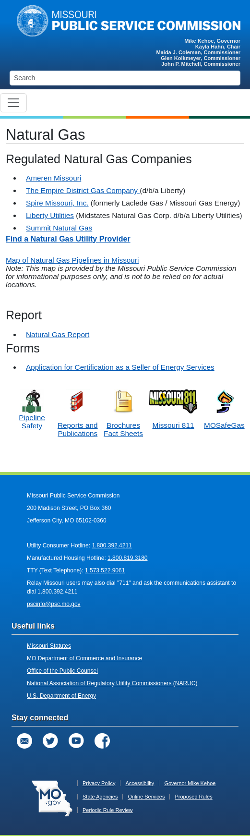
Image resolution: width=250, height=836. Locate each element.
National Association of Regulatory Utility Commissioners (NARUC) (112, 683)
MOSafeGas (224, 425)
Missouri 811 (173, 425)
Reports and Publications (78, 429)
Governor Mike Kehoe (189, 783)
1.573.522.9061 (105, 570)
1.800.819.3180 (127, 558)
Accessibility (139, 783)
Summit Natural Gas (59, 228)
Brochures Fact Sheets (123, 429)
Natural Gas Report (57, 334)
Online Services (146, 797)
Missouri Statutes (49, 645)
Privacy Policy (99, 783)
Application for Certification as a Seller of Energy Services (120, 367)
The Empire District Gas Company (83, 190)
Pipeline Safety (32, 413)
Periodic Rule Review (108, 810)
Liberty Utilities (50, 215)
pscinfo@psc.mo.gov (54, 604)
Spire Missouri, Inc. (57, 203)
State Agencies (100, 797)
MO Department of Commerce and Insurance (84, 658)
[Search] (125, 78)
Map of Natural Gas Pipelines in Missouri (72, 260)
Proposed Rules (193, 797)
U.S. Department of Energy (61, 695)
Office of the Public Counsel (62, 670)
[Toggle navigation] (13, 102)
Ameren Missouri (53, 178)
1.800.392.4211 (111, 545)
